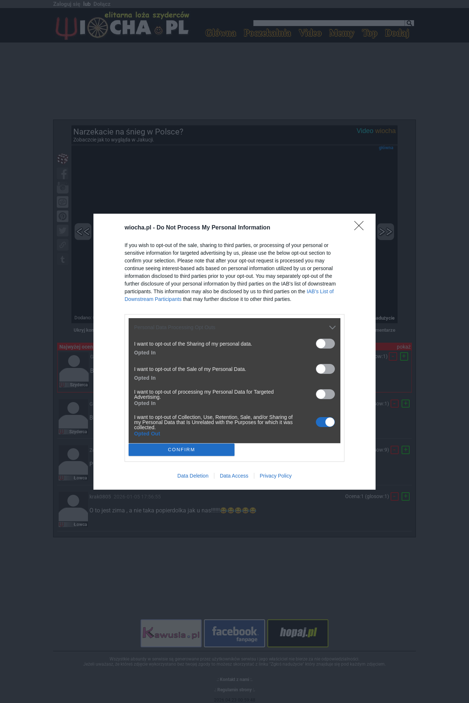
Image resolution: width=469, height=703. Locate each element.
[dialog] (234, 352)
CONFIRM (181, 449)
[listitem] (234, 327)
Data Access (234, 476)
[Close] (361, 228)
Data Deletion (192, 476)
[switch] (325, 344)
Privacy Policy (276, 476)
